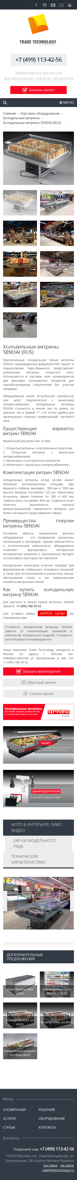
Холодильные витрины (21, 118)
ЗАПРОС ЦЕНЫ (52, 613)
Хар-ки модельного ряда (34, 843)
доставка (50, 1165)
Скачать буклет (42, 693)
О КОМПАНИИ (14, 1109)
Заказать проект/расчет (42, 671)
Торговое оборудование (40, 113)
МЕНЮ (67, 102)
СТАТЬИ (9, 1127)
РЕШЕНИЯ (47, 1109)
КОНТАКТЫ (47, 1127)
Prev (5, 903)
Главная (9, 113)
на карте (67, 1165)
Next (72, 903)
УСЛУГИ (9, 1118)
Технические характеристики (28, 859)
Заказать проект (42, 90)
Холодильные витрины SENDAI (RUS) (32, 122)
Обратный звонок (41, 682)
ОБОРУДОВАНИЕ (52, 1118)
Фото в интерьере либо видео (36, 827)
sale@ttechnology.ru (58, 1170)
